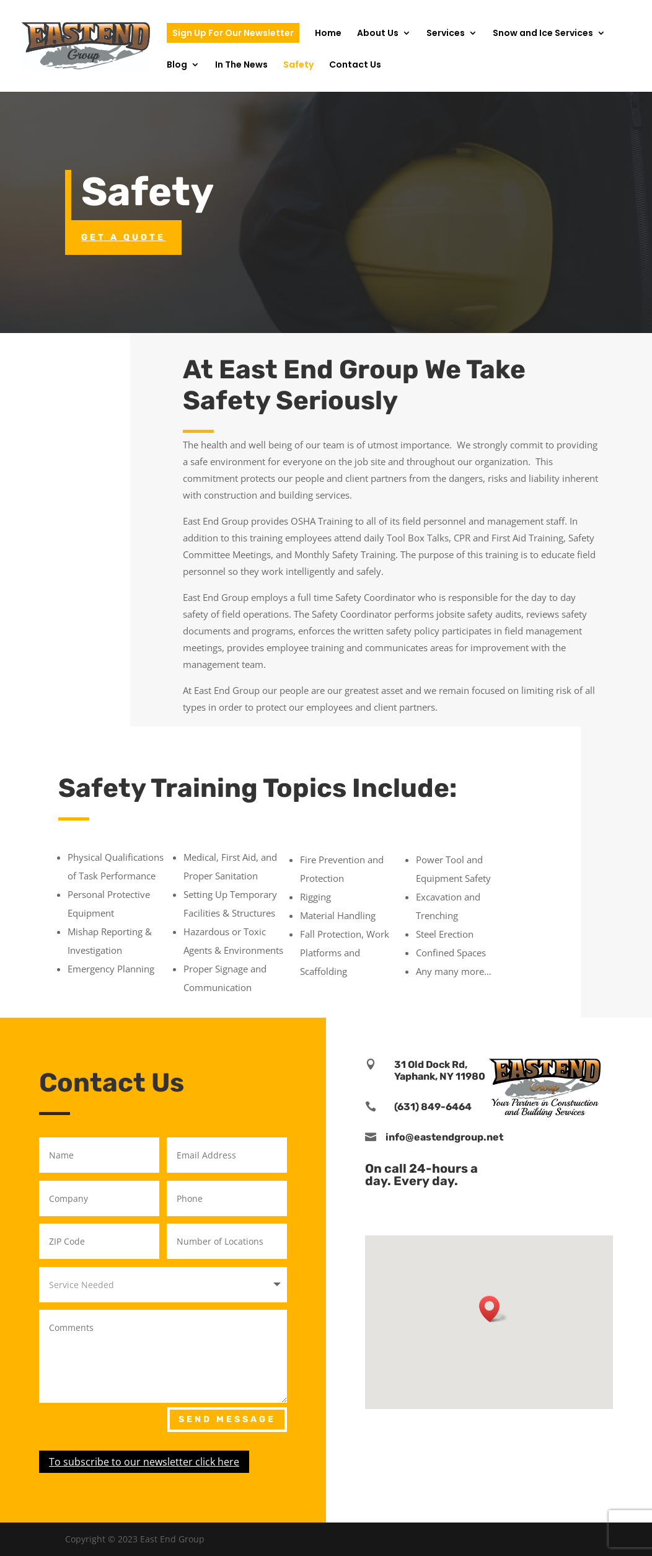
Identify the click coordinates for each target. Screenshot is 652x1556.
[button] (493, 1309)
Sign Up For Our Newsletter (233, 33)
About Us (378, 34)
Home (328, 34)
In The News (241, 65)
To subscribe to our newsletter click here (144, 1462)
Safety (298, 65)
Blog (177, 65)
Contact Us (355, 65)
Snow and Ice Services (543, 34)
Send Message (227, 1419)
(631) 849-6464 (433, 1107)
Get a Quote (123, 237)
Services (445, 34)
